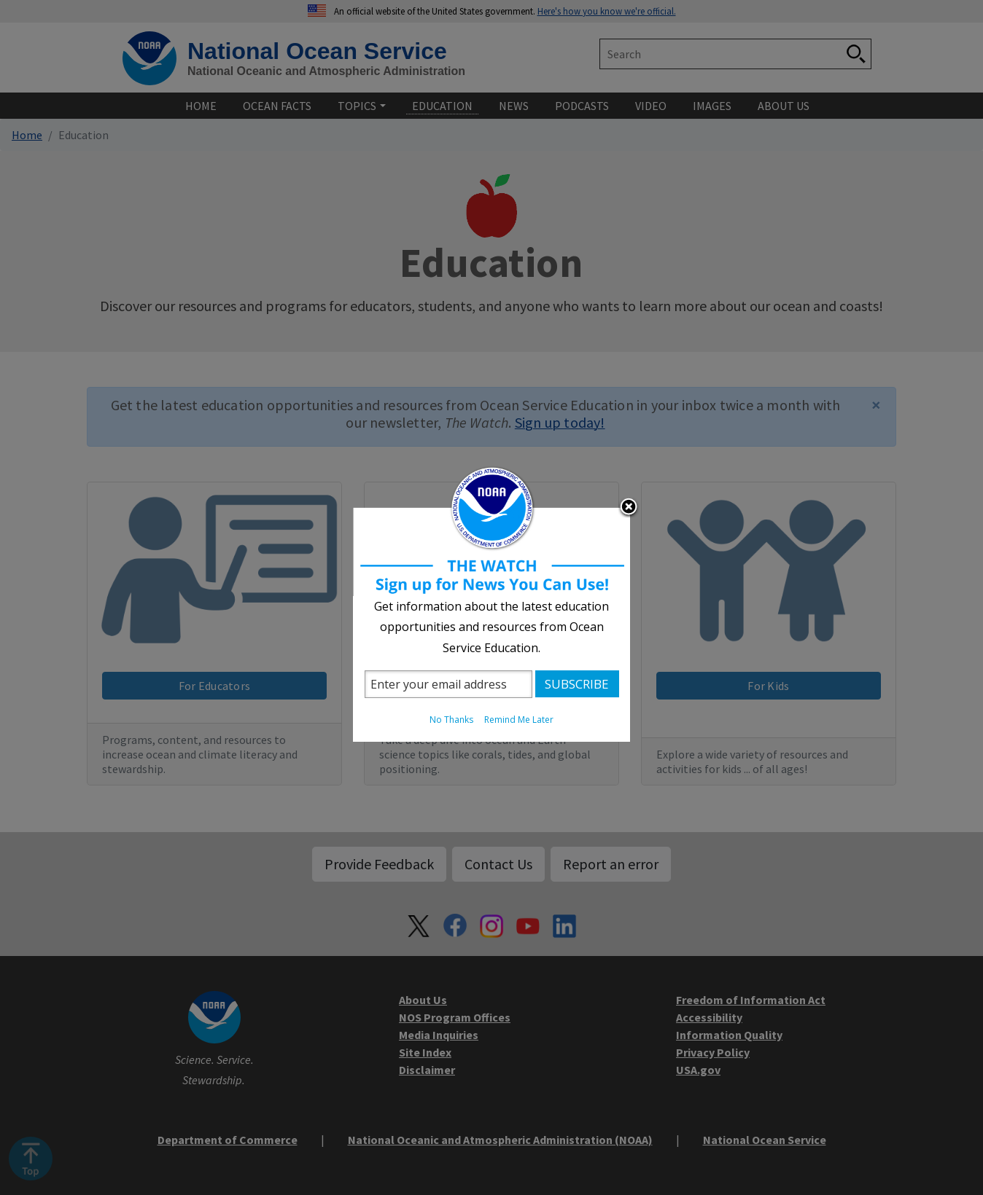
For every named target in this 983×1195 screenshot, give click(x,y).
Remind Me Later (518, 719)
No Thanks (451, 719)
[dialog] (491, 598)
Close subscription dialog (629, 508)
